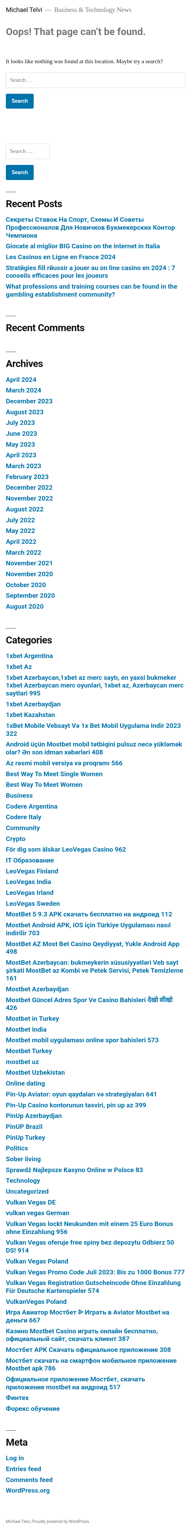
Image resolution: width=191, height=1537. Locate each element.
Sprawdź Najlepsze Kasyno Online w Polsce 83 (74, 1170)
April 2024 (21, 379)
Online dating (25, 1083)
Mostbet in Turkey (32, 1018)
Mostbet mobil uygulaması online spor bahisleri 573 (82, 1040)
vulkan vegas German (37, 1213)
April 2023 (21, 455)
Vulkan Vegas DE (31, 1202)
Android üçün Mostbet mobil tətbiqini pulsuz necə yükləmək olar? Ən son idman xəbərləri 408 (94, 748)
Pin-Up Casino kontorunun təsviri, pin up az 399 (76, 1105)
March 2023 (23, 466)
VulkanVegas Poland (36, 1301)
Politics (17, 1148)
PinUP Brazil (24, 1126)
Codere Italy (23, 817)
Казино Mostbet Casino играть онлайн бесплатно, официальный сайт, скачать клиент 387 (82, 1335)
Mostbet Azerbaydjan (37, 989)
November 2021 (29, 563)
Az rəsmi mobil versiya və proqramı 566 (64, 763)
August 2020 (25, 606)
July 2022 (20, 520)
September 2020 (30, 595)
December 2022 (29, 487)
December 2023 (29, 401)
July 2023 (20, 422)
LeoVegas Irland (30, 892)
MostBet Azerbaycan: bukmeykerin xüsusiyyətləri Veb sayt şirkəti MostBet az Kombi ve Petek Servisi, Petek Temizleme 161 (94, 970)
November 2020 (29, 574)
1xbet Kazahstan (30, 715)
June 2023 (21, 433)
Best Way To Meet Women (44, 784)
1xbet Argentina (29, 656)
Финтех (17, 1398)
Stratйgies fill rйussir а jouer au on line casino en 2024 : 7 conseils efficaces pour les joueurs (90, 272)
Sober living (23, 1159)
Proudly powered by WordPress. (61, 1521)
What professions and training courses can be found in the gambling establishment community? (91, 290)
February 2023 (27, 477)
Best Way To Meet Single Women (54, 774)
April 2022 (21, 541)
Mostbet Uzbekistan (35, 1072)
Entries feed (23, 1469)
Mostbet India (26, 1029)
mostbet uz (22, 1062)
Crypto (15, 839)
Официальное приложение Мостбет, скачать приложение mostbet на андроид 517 (75, 1383)
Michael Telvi (24, 10)
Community (23, 828)
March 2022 (23, 552)
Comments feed (29, 1480)
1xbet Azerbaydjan (33, 704)
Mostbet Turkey (29, 1051)
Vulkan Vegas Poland (37, 1261)
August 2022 (25, 509)
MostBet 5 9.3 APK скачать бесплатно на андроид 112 (89, 914)
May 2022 (20, 531)
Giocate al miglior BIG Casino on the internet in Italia (83, 246)
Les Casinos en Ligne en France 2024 (61, 257)
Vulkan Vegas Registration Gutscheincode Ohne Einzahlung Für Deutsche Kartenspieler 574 (93, 1287)
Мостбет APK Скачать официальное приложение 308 (88, 1350)
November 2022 (29, 498)
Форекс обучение (33, 1408)
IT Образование (30, 860)
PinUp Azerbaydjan (34, 1116)
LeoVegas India (28, 882)
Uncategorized (27, 1191)
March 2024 (23, 390)
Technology (23, 1180)
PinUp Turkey (25, 1137)
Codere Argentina (32, 806)
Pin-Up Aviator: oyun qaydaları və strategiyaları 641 (81, 1094)
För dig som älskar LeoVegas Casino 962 (66, 849)
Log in (15, 1458)
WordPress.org (28, 1490)
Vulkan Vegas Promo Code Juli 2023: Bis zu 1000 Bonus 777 (95, 1272)
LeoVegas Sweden (33, 903)
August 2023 (25, 412)
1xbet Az (19, 667)
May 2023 (20, 444)
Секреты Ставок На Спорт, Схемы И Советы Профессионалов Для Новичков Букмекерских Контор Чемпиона (90, 227)
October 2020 (26, 585)
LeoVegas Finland (32, 871)
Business (19, 795)
